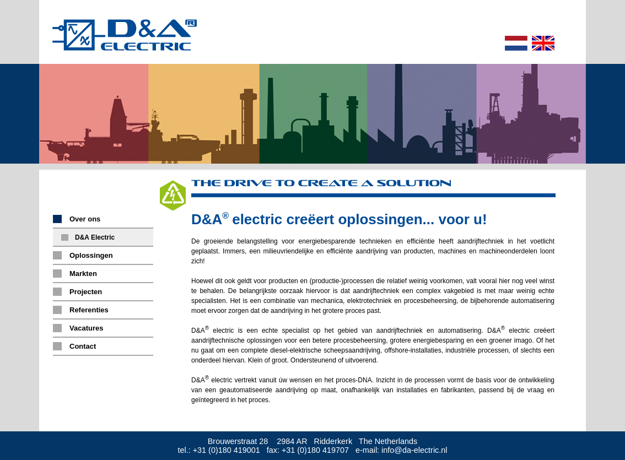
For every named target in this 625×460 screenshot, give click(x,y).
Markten (83, 273)
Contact (82, 346)
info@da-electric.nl (414, 450)
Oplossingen (91, 255)
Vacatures (86, 328)
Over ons (84, 219)
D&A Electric (95, 237)
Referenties (89, 310)
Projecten (85, 292)
